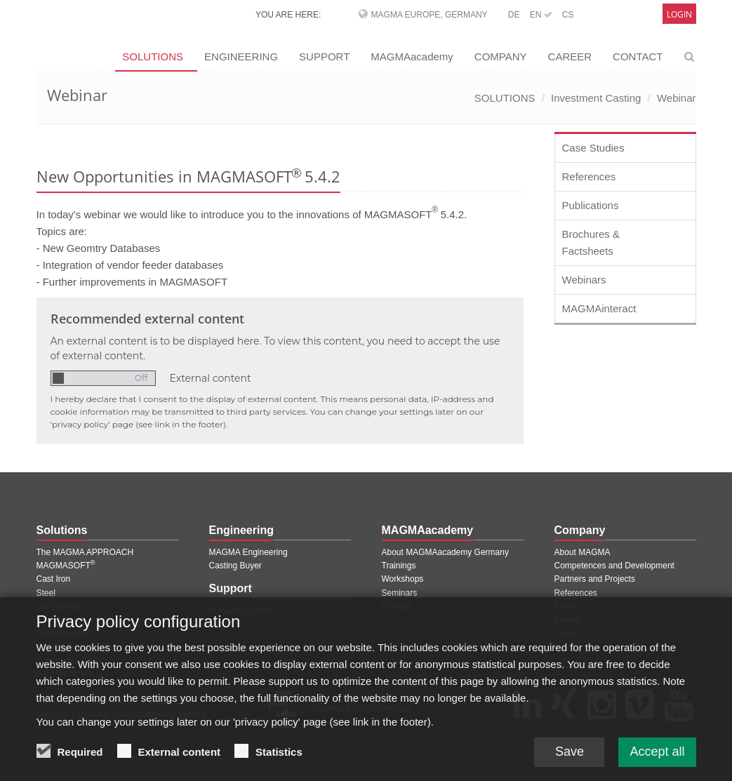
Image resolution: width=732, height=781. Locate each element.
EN (541, 15)
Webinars (584, 280)
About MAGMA (582, 552)
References (589, 176)
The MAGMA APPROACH (85, 552)
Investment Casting (596, 98)
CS (568, 15)
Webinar (676, 98)
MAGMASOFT (65, 565)
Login (679, 14)
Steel (45, 593)
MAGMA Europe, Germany (429, 15)
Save (569, 757)
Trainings (399, 565)
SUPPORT (324, 56)
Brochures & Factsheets (591, 242)
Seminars (400, 593)
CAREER (570, 56)
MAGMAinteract (599, 308)
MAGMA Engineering (248, 552)
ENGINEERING (241, 56)
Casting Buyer (235, 565)
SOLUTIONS (504, 98)
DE (514, 15)
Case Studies (593, 148)
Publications (590, 205)
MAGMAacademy (412, 56)
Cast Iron (53, 579)
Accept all (657, 757)
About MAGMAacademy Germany (445, 552)
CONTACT (638, 56)
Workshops (403, 579)
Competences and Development (614, 565)
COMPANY (500, 56)
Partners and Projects (594, 579)
